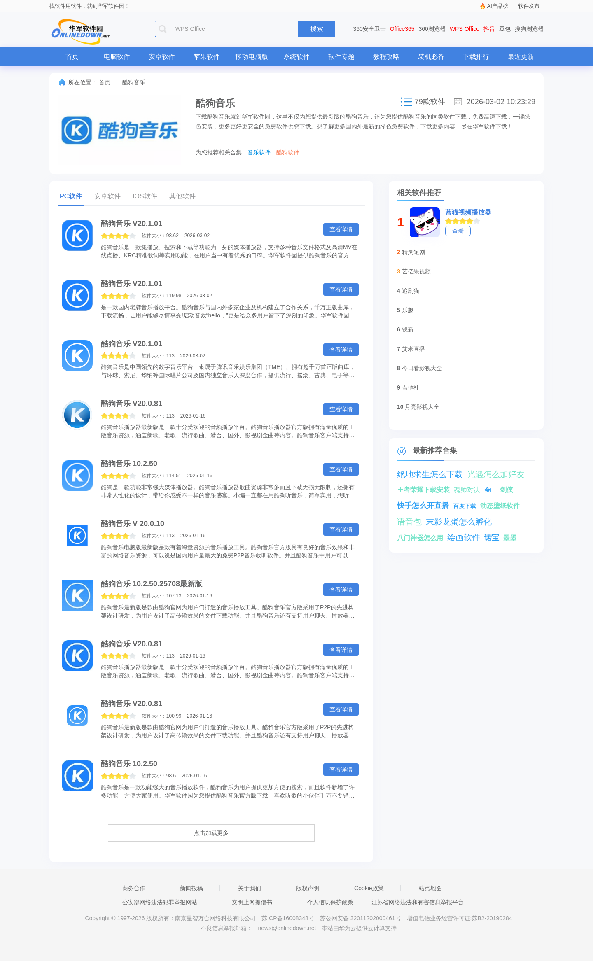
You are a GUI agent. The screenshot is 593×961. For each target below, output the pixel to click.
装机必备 (431, 56)
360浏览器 (432, 29)
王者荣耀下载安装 (423, 489)
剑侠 (506, 489)
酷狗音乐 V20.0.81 (131, 403)
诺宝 (491, 538)
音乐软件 (259, 152)
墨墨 (509, 537)
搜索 (316, 28)
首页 (72, 56)
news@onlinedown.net (287, 928)
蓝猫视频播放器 (468, 212)
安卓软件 (162, 56)
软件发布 (528, 6)
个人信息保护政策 (330, 902)
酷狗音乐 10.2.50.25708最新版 (151, 584)
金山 (490, 490)
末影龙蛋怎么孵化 (459, 521)
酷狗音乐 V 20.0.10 (132, 523)
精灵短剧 (413, 252)
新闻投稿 (191, 888)
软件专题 (341, 56)
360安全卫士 (369, 29)
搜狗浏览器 (529, 29)
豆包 (505, 29)
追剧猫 (410, 290)
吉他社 (410, 387)
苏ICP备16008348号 (287, 918)
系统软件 (296, 56)
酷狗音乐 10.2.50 (129, 463)
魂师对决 (467, 489)
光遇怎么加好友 (496, 474)
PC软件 (71, 196)
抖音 (489, 29)
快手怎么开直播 (423, 505)
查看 (458, 231)
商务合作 (133, 888)
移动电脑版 (251, 56)
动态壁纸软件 (500, 505)
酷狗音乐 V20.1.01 (131, 223)
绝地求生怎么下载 (430, 474)
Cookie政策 (369, 888)
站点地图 (430, 888)
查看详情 (341, 229)
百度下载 (464, 506)
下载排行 (476, 56)
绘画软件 (463, 537)
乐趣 (407, 310)
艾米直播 (413, 348)
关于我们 (249, 888)
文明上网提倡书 (252, 902)
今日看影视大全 (422, 368)
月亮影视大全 (422, 407)
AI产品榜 (497, 6)
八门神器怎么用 (420, 537)
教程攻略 (386, 56)
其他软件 (182, 196)
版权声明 (307, 888)
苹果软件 (207, 56)
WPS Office (464, 29)
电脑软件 (117, 56)
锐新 (407, 329)
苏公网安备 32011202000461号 (361, 918)
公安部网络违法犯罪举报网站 (159, 902)
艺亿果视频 (416, 271)
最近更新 (521, 56)
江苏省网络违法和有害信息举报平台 (417, 902)
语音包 (409, 521)
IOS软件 (145, 196)
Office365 (402, 29)
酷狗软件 (287, 152)
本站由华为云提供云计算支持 (359, 928)
